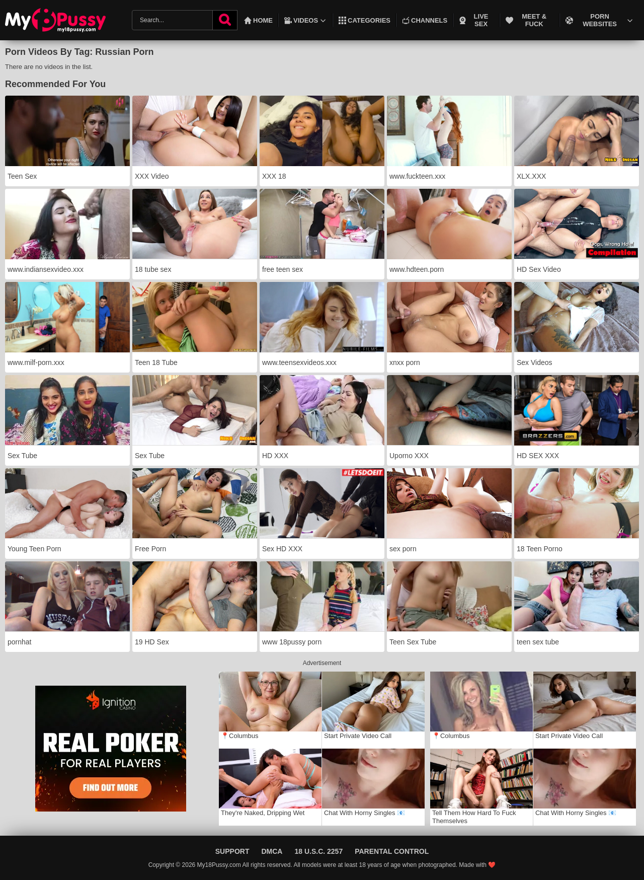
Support (232, 851)
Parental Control (392, 851)
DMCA (271, 851)
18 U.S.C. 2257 (318, 851)
